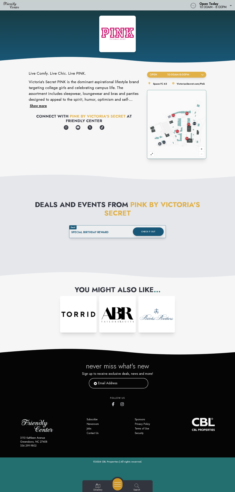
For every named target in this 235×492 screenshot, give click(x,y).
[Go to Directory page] (98, 487)
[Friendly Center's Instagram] (122, 403)
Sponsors (140, 419)
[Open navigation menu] (117, 484)
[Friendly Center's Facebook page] (114, 403)
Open (177, 74)
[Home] (89, 5)
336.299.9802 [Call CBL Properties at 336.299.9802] (28, 445)
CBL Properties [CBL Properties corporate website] (110, 461)
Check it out (148, 231)
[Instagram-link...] (78, 314)
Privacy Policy (142, 424)
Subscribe (92, 419)
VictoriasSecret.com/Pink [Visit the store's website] (191, 83)
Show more (38, 105)
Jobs (89, 428)
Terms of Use (142, 428)
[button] (214, 5)
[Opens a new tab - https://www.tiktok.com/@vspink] (102, 127)
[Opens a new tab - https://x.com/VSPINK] (90, 127)
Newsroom (93, 424)
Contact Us (93, 433)
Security (139, 433)
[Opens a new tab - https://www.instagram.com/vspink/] (66, 127)
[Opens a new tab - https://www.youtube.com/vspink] (78, 127)
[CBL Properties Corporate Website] (192, 424)
